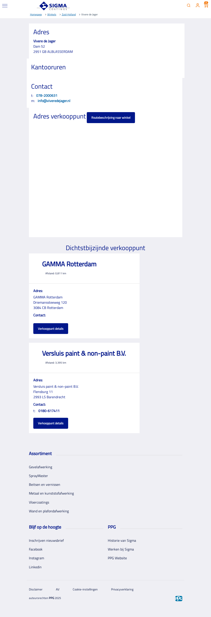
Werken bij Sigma (121, 549)
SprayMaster (38, 475)
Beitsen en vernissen (44, 484)
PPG (51, 598)
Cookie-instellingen (85, 589)
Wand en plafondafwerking (49, 511)
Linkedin (35, 567)
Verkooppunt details (51, 328)
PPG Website (117, 558)
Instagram (36, 558)
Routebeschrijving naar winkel (110, 117)
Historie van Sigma (122, 540)
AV (57, 589)
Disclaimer (36, 589)
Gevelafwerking (40, 467)
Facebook (36, 549)
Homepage (36, 14)
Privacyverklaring (122, 589)
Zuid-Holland (69, 14)
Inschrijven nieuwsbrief (46, 540)
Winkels (51, 14)
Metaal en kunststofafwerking (51, 493)
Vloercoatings (39, 502)
